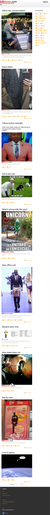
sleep (42, 35)
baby (43, 25)
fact (43, 40)
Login (3, 508)
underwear (11, 320)
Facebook (5, 513)
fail (43, 20)
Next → (23, 484)
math (10, 116)
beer (45, 30)
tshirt (44, 42)
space (5, 479)
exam (25, 116)
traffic (38, 45)
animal (41, 16)
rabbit (12, 202)
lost (9, 479)
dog (45, 13)
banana (9, 345)
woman (38, 40)
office (17, 320)
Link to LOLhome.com (6, 495)
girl (37, 30)
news (20, 60)
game (37, 35)
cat (41, 13)
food (45, 18)
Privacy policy (4, 503)
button (9, 167)
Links (3, 491)
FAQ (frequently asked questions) (8, 501)
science (5, 116)
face (42, 28)
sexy (42, 37)
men (8, 445)
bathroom (44, 33)
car (37, 16)
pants (4, 320)
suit (9, 60)
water (37, 28)
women (17, 445)
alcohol (38, 25)
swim (4, 390)
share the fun (46, 2)
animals (38, 20)
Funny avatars (4, 493)
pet (37, 18)
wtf (4, 202)
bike (41, 30)
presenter (15, 60)
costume (15, 345)
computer (38, 42)
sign (37, 13)
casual (5, 60)
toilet (37, 23)
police (38, 37)
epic (42, 23)
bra (8, 390)
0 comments (28, 62)
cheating (20, 116)
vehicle (38, 33)
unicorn (5, 258)
